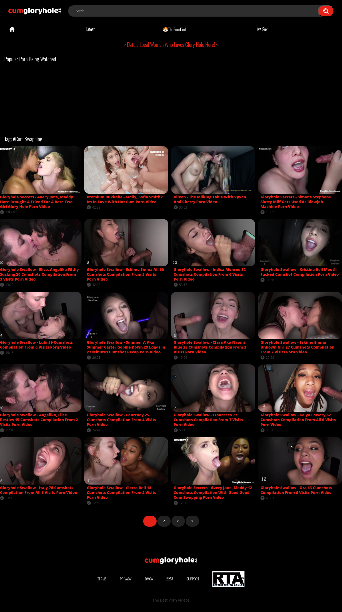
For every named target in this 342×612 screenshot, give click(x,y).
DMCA (149, 578)
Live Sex (262, 29)
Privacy (126, 578)
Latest (90, 29)
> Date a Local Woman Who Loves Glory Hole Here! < (171, 44)
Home (12, 29)
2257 (169, 578)
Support (192, 578)
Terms (102, 578)
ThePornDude (175, 29)
